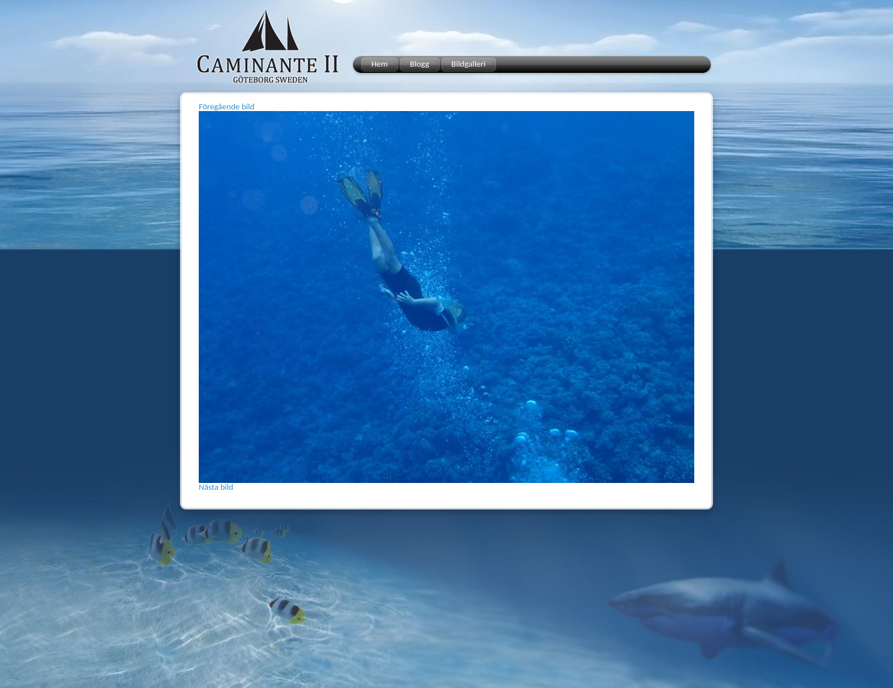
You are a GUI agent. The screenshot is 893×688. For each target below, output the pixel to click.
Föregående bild (227, 106)
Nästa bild (216, 487)
